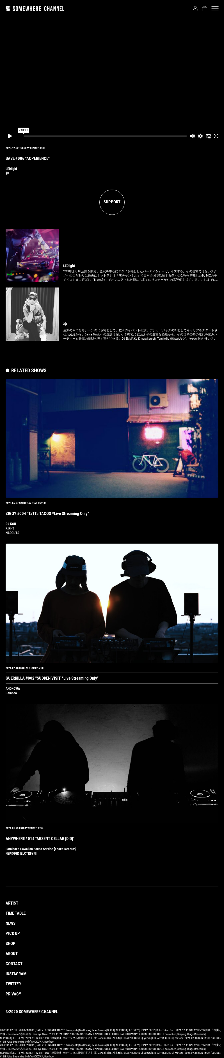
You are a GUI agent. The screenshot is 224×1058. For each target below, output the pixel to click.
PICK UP (13, 933)
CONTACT (14, 963)
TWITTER (13, 983)
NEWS (10, 923)
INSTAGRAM (16, 973)
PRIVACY (13, 994)
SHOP (10, 943)
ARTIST (12, 903)
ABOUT (12, 953)
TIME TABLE (16, 913)
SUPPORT (112, 201)
